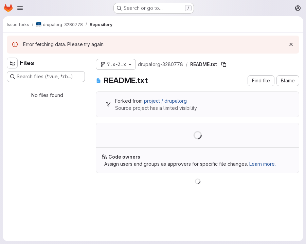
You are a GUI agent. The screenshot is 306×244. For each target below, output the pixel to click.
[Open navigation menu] (20, 8)
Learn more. (262, 164)
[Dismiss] (291, 44)
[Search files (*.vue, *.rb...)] (46, 76)
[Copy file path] (223, 64)
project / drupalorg (165, 101)
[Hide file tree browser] (12, 63)
